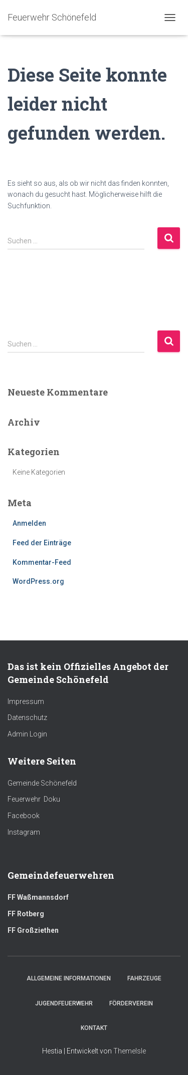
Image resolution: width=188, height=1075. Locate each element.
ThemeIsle (129, 1051)
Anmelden (29, 523)
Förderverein (131, 1003)
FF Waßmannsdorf (38, 897)
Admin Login (27, 734)
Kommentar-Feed (42, 562)
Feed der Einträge (42, 543)
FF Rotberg (26, 914)
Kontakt (94, 1027)
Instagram (24, 832)
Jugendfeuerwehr (64, 1003)
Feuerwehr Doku (34, 799)
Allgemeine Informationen (69, 978)
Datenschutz (27, 717)
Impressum (26, 701)
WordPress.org (38, 581)
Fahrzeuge (144, 978)
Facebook (24, 816)
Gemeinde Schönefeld (42, 783)
